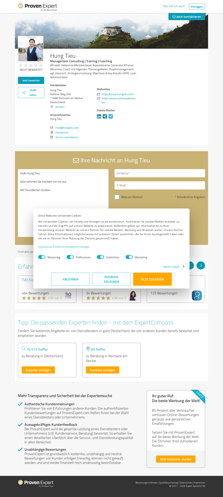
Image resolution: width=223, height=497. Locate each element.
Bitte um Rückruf (131, 197)
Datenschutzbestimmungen (85, 248)
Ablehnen (70, 281)
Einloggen (197, 6)
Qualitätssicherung (168, 482)
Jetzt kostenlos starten (176, 459)
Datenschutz (186, 482)
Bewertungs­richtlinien (146, 482)
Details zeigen (158, 268)
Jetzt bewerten (31, 80)
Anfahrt (60, 107)
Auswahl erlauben (111, 281)
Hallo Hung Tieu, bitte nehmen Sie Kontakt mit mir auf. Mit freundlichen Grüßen (63, 203)
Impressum (58, 248)
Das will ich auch (174, 6)
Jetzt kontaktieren (186, 16)
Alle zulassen (152, 281)
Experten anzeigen (38, 370)
